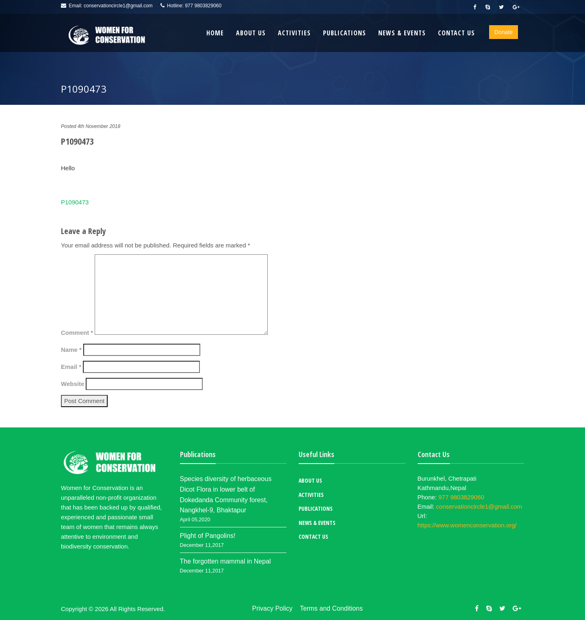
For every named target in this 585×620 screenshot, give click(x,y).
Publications (344, 32)
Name (71, 349)
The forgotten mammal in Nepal (225, 561)
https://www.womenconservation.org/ (467, 525)
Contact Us (456, 32)
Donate (503, 32)
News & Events (402, 32)
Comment (77, 332)
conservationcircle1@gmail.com (118, 6)
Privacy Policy (272, 608)
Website (72, 383)
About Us (251, 32)
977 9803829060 (203, 6)
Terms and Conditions (331, 608)
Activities (294, 32)
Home (215, 32)
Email (71, 366)
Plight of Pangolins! (208, 535)
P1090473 (75, 202)
